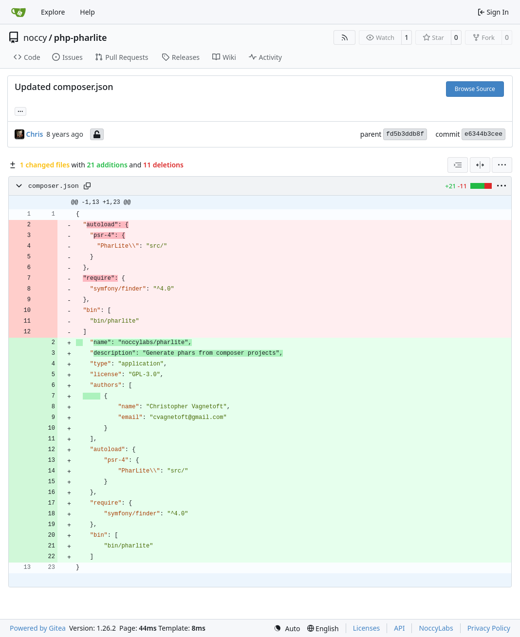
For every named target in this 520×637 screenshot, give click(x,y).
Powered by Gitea (38, 628)
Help (87, 12)
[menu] (502, 165)
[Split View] (480, 165)
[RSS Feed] (345, 37)
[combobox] (457, 165)
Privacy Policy (488, 628)
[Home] (18, 12)
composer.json (53, 186)
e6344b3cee (483, 134)
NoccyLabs (436, 628)
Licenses (366, 628)
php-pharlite (80, 37)
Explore (53, 12)
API (399, 628)
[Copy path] (87, 186)
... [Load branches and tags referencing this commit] (20, 110)
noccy (35, 37)
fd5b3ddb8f (405, 134)
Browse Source (475, 89)
